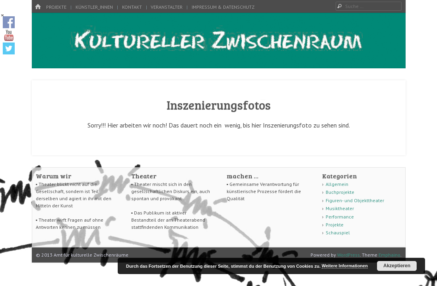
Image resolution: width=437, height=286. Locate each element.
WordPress (348, 255)
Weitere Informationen (345, 265)
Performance (340, 217)
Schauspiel (338, 233)
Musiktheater (340, 208)
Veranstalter (167, 7)
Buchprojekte (340, 192)
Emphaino (389, 255)
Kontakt (132, 7)
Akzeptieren (396, 266)
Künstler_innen (94, 7)
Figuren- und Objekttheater (355, 200)
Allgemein (337, 184)
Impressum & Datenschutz (223, 7)
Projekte (56, 7)
